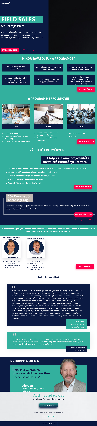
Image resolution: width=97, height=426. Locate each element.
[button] (10, 50)
